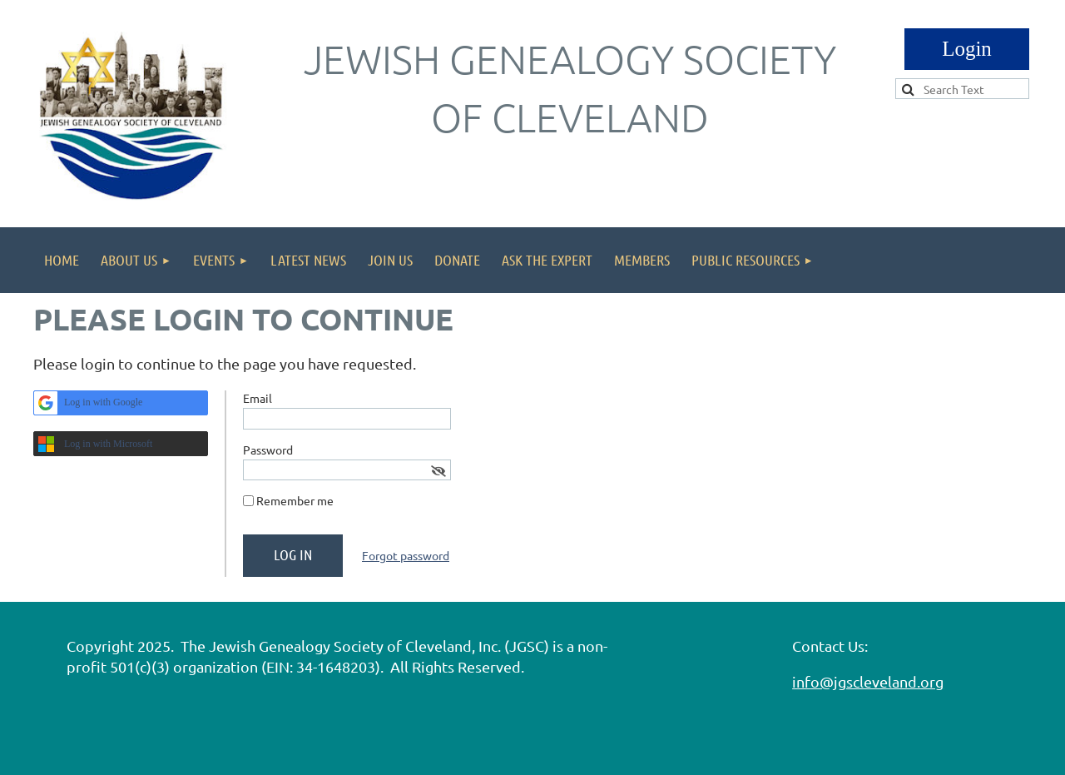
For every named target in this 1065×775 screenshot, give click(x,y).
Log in (966, 49)
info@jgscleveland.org (868, 681)
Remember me (295, 500)
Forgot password (405, 555)
